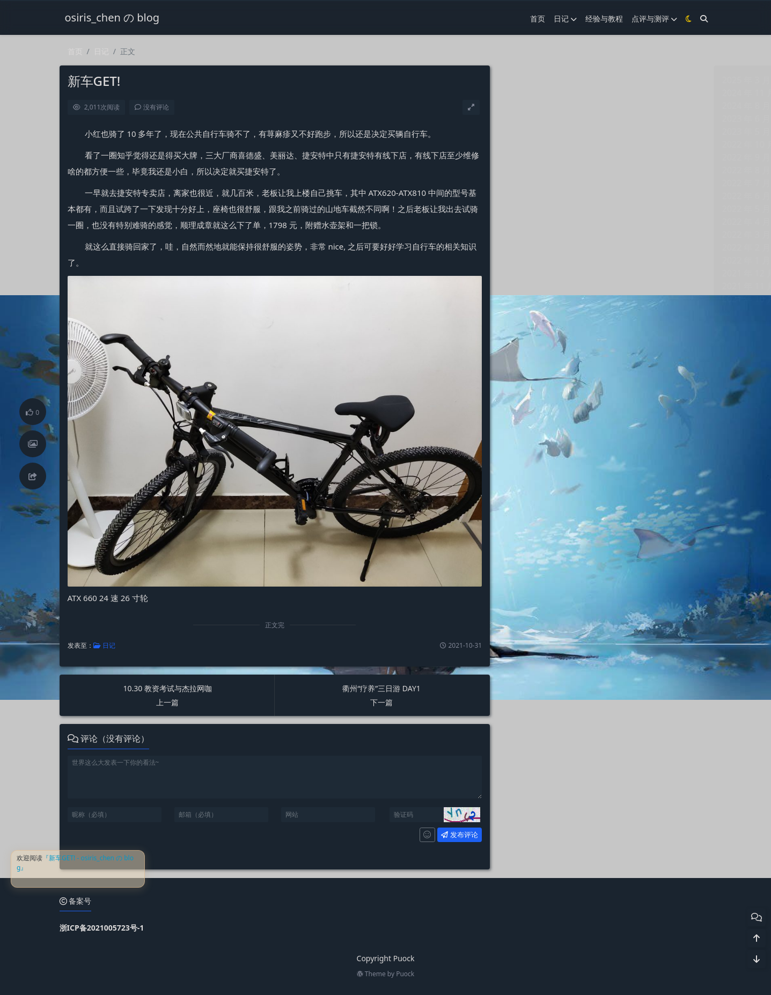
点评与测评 (654, 18)
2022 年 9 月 (528, 157)
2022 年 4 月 (528, 222)
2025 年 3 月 (528, 80)
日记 (565, 18)
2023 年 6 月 (528, 119)
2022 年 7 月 (528, 183)
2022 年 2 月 (528, 247)
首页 (537, 18)
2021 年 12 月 (530, 273)
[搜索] (704, 18)
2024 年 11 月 (530, 93)
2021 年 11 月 (530, 286)
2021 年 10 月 (530, 299)
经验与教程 (604, 18)
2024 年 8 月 (528, 106)
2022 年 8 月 (528, 170)
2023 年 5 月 (528, 131)
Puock (405, 973)
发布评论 (459, 834)
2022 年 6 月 (528, 196)
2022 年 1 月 (528, 260)
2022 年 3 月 (528, 234)
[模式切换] (688, 18)
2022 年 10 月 (530, 144)
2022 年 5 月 (528, 209)
